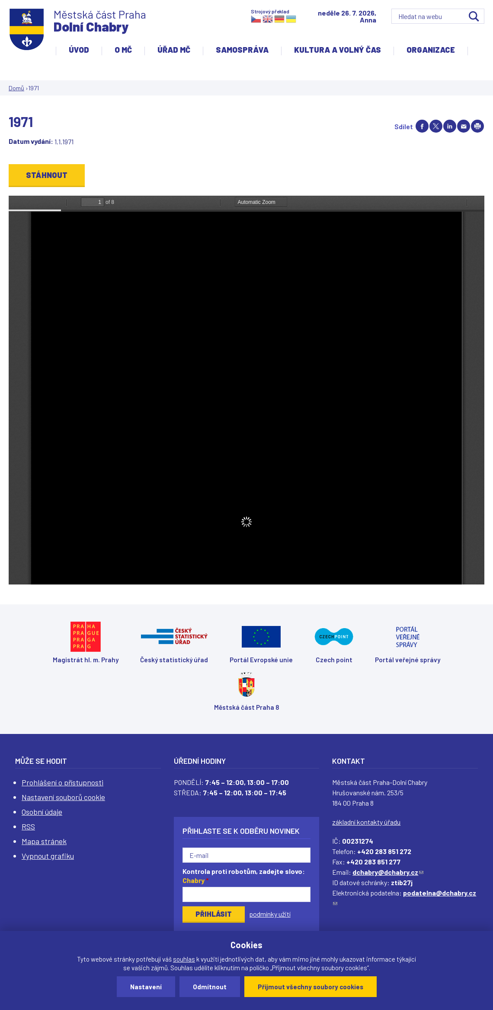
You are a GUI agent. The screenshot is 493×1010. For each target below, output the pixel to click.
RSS (28, 826)
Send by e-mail (463, 126)
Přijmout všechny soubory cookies (310, 987)
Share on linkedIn (449, 126)
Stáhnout (46, 175)
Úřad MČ (173, 49)
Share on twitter (435, 126)
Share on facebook (422, 126)
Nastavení (146, 987)
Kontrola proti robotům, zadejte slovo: (243, 875)
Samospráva (242, 49)
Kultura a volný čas (337, 49)
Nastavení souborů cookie (63, 797)
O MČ (123, 49)
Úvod (79, 49)
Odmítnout (210, 987)
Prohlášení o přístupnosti (62, 782)
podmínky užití (270, 914)
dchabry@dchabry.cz (387, 872)
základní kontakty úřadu (366, 822)
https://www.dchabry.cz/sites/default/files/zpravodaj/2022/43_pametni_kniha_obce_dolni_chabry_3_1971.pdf (246, 390)
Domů (16, 88)
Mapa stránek (44, 841)
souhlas (184, 959)
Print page (477, 126)
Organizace (431, 49)
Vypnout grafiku (48, 856)
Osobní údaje (42, 811)
